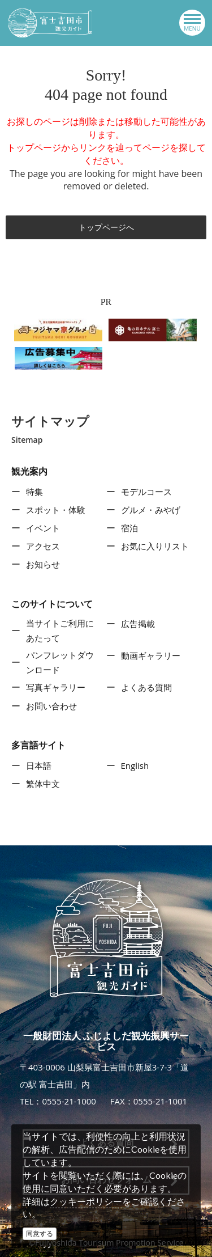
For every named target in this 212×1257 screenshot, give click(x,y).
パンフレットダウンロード (60, 662)
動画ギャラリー (150, 655)
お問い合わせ (51, 706)
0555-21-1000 (69, 1101)
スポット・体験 (55, 509)
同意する (39, 1233)
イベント (43, 528)
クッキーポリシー (86, 1201)
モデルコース (146, 491)
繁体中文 (43, 783)
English (135, 765)
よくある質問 (146, 687)
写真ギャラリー (55, 687)
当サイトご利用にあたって (60, 630)
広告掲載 (138, 623)
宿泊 (129, 528)
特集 (34, 491)
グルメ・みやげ (150, 509)
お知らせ (43, 564)
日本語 (38, 765)
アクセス (43, 546)
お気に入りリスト (155, 546)
